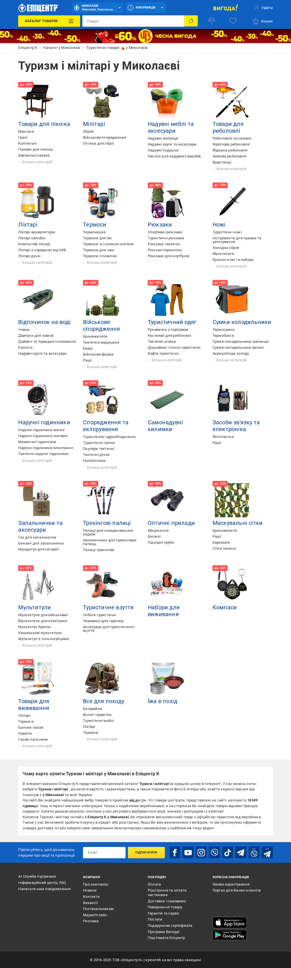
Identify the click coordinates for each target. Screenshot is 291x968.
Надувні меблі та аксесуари (171, 127)
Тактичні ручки (96, 454)
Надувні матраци (163, 138)
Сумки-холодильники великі (238, 347)
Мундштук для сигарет (38, 549)
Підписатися (146, 852)
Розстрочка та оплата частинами (167, 892)
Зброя (88, 131)
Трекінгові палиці (107, 523)
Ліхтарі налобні (31, 238)
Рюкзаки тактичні (164, 244)
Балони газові (30, 727)
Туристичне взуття (108, 607)
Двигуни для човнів (35, 335)
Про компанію (95, 884)
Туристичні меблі (98, 720)
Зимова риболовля (229, 156)
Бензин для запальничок (41, 543)
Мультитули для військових (43, 615)
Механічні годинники (37, 442)
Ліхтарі (27, 224)
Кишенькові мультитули (40, 633)
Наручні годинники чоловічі (43, 436)
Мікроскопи (158, 530)
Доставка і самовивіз (167, 901)
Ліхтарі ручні (29, 256)
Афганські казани (34, 155)
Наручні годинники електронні (45, 448)
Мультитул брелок (34, 627)
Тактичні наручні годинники (43, 454)
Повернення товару (165, 907)
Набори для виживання (164, 611)
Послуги (155, 919)
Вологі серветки (97, 715)
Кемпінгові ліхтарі (34, 244)
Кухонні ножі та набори (233, 259)
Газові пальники (33, 739)
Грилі (23, 137)
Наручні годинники (44, 422)
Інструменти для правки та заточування (237, 240)
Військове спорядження (104, 137)
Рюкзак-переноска (165, 250)
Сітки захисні (224, 548)
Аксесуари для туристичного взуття (108, 629)
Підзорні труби (161, 542)
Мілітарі (94, 124)
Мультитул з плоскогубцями (43, 639)
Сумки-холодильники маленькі (241, 341)
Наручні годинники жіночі (41, 430)
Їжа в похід (162, 701)
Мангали (26, 131)
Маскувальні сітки (238, 523)
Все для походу (103, 701)
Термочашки (94, 232)
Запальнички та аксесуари (40, 526)
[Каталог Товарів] (49, 21)
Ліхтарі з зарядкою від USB (42, 250)
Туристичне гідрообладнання (109, 437)
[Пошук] (191, 21)
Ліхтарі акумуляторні (36, 232)
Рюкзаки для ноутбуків (168, 256)
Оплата (154, 884)
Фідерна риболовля (230, 150)
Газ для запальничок (37, 537)
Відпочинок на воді (44, 322)
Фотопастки (223, 437)
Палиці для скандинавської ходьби (108, 532)
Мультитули (223, 254)
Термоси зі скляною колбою (108, 244)
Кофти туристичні (163, 353)
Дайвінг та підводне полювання (47, 341)
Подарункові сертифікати (170, 925)
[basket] (262, 21)
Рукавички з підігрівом (168, 329)
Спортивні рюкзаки (165, 232)
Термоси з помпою (100, 256)
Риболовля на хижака (232, 138)
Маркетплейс (95, 915)
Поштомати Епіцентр (166, 937)
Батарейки (92, 709)
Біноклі (154, 536)
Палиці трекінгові (98, 550)
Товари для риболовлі (228, 127)
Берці (88, 348)
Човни (24, 329)
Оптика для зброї (98, 143)
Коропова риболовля (231, 144)
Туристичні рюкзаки (166, 238)
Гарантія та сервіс (164, 913)
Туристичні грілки (99, 443)
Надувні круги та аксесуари (172, 144)
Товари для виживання (33, 704)
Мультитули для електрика (42, 621)
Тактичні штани (162, 341)
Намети (25, 733)
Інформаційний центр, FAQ (42, 882)
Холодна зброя (226, 248)
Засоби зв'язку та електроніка (236, 426)
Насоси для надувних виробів (174, 156)
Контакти (91, 896)
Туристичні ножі (227, 232)
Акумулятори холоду (231, 353)
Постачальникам (98, 908)
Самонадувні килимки (165, 426)
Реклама (91, 921)
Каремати (221, 542)
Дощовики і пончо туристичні (174, 347)
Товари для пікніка (44, 124)
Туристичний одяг (172, 322)
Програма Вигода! (163, 931)
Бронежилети (95, 336)
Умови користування (231, 884)
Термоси (94, 224)
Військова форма (98, 354)
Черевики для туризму (103, 621)
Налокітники (94, 460)
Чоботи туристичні (99, 615)
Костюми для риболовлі (169, 335)
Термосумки (224, 329)
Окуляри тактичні (98, 448)
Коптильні (27, 143)
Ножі (219, 224)
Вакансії (90, 902)
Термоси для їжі (97, 238)
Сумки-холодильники (242, 322)
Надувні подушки (163, 150)
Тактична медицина (101, 342)
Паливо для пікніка (35, 149)
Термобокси (223, 335)
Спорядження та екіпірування (105, 426)
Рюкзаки (160, 224)
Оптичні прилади (171, 523)
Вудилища (222, 162)
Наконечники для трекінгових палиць (109, 542)
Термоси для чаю (98, 250)
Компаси (225, 607)
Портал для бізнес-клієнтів (237, 890)
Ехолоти (25, 347)
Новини (90, 890)
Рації (87, 360)
